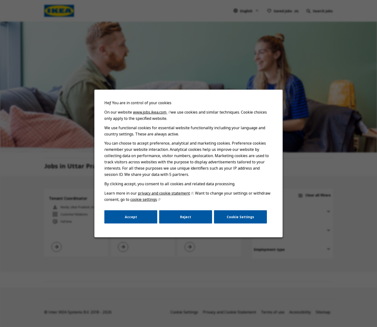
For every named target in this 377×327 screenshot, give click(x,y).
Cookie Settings (239, 219)
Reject (185, 219)
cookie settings (145, 202)
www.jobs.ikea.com (151, 117)
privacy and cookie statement (164, 196)
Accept (132, 219)
